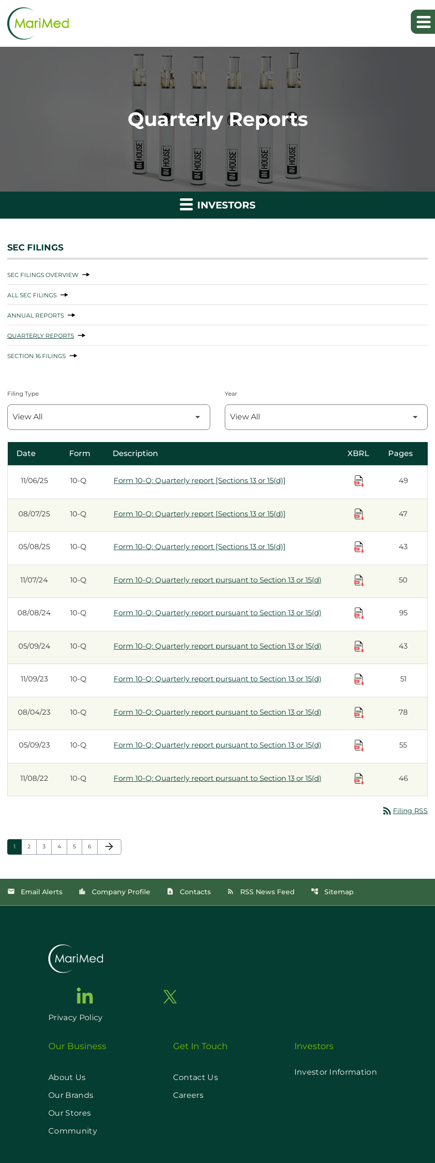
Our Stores (69, 1113)
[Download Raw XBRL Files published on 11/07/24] (359, 580)
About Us (67, 1077)
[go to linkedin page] (85, 995)
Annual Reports (35, 315)
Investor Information (335, 1072)
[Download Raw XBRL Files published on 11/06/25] (359, 481)
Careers (188, 1095)
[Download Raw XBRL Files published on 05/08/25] (359, 547)
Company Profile (114, 891)
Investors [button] (218, 203)
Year (231, 393)
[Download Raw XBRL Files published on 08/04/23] (359, 713)
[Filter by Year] (326, 417)
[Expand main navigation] (423, 22)
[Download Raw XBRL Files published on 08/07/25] (359, 514)
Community (72, 1130)
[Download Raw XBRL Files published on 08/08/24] (359, 613)
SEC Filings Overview (42, 274)
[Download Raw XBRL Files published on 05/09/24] (359, 646)
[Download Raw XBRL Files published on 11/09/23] (359, 679)
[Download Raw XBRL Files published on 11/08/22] (359, 779)
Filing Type (23, 393)
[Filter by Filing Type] (108, 417)
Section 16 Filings (36, 356)
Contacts (188, 891)
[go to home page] (75, 958)
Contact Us (195, 1077)
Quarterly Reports (40, 335)
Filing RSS (404, 810)
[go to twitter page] (170, 997)
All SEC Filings (32, 295)
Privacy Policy (75, 1017)
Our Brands (70, 1095)
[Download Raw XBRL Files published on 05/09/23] (359, 745)
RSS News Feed (261, 891)
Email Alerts (34, 891)
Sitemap (332, 891)
